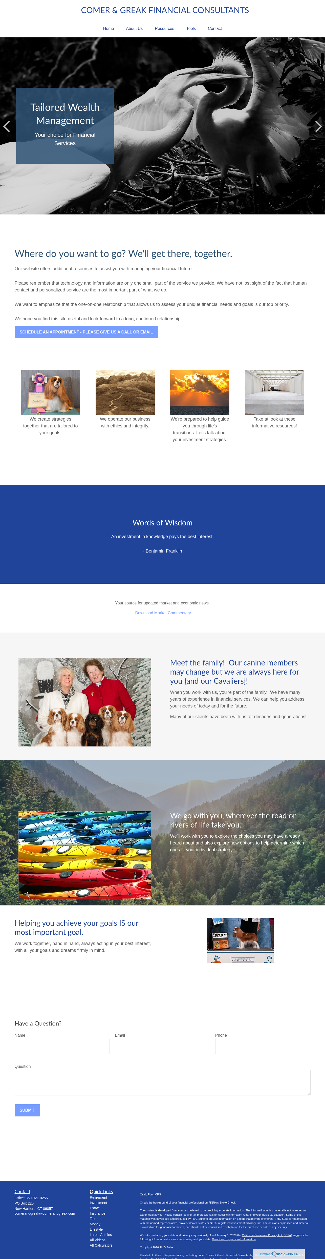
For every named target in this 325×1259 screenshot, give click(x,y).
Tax (92, 1219)
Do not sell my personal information (233, 1239)
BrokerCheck (228, 1202)
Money (95, 1224)
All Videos (97, 1240)
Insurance (97, 1213)
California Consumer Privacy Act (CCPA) (267, 1235)
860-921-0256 (37, 1198)
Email (120, 1035)
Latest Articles (101, 1235)
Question (23, 1066)
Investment (98, 1203)
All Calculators (101, 1245)
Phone (221, 1035)
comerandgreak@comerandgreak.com (45, 1213)
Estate (95, 1208)
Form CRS (154, 1194)
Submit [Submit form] (27, 1110)
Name (20, 1035)
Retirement (98, 1197)
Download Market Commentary (163, 613)
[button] (108, 28)
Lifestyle (96, 1229)
